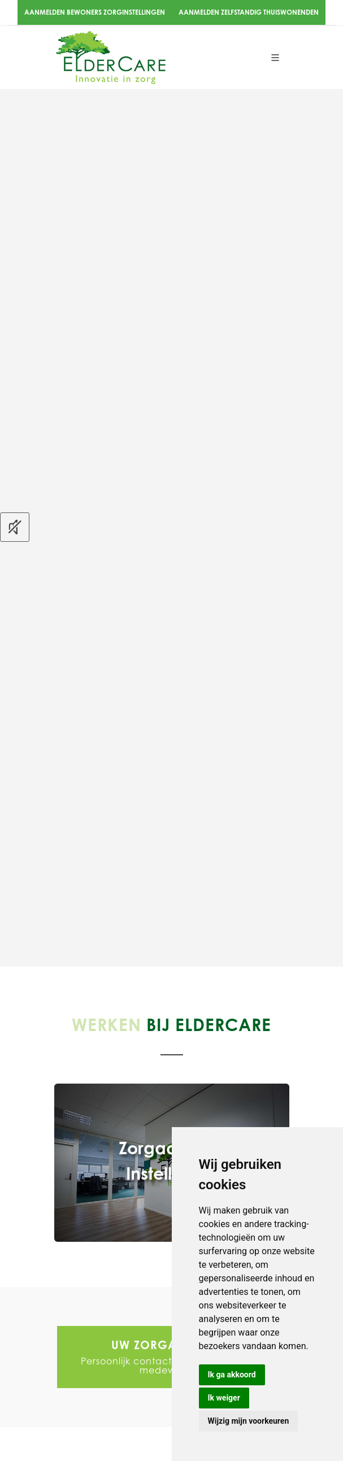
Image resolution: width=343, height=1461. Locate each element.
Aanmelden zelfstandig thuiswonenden (249, 12)
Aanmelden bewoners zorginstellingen (94, 12)
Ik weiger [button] (224, 1397)
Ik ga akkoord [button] (232, 1374)
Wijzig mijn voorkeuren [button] (248, 1420)
